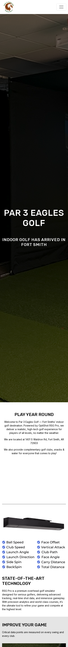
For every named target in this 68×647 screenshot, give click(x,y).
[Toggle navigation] (61, 7)
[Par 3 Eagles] (7, 7)
